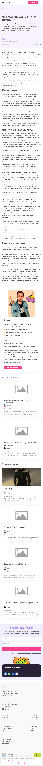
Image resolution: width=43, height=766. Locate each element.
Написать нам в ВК (7, 695)
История (4, 730)
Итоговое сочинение (9, 726)
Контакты (4, 697)
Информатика (6, 741)
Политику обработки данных (9, 760)
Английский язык (6, 739)
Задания (33, 730)
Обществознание (7, 728)
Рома (4, 39)
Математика (5, 717)
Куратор (34, 726)
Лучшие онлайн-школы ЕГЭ (9, 704)
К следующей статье (32, 420)
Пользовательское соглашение (10, 691)
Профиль (6, 719)
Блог (3, 9)
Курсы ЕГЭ (5, 715)
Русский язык (5, 724)
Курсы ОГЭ (34, 715)
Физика (4, 735)
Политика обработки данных (10, 693)
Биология (4, 733)
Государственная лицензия (12, 755)
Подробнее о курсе (12, 367)
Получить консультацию (21, 649)
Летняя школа (6, 748)
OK (21, 763)
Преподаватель (36, 724)
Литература (5, 743)
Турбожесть (5, 745)
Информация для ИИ (7, 702)
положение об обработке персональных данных (29, 653)
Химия (4, 737)
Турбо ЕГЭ (14, 41)
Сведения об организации (9, 700)
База (5, 722)
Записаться (33, 2)
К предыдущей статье (11, 377)
